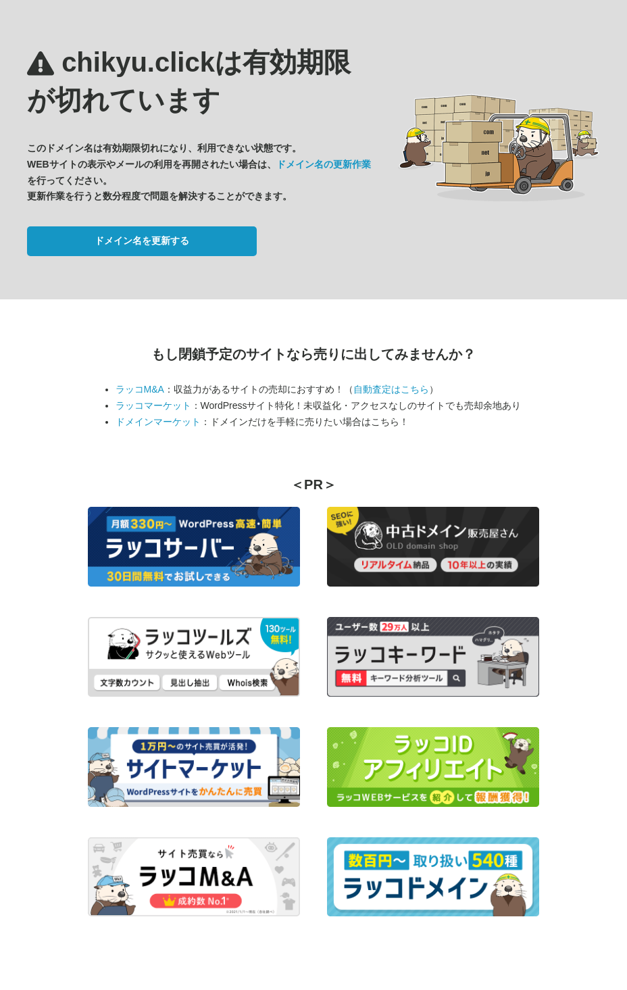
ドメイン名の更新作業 (323, 164)
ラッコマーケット (153, 405)
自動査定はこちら (391, 389)
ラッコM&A (140, 389)
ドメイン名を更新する (142, 240)
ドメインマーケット (158, 421)
